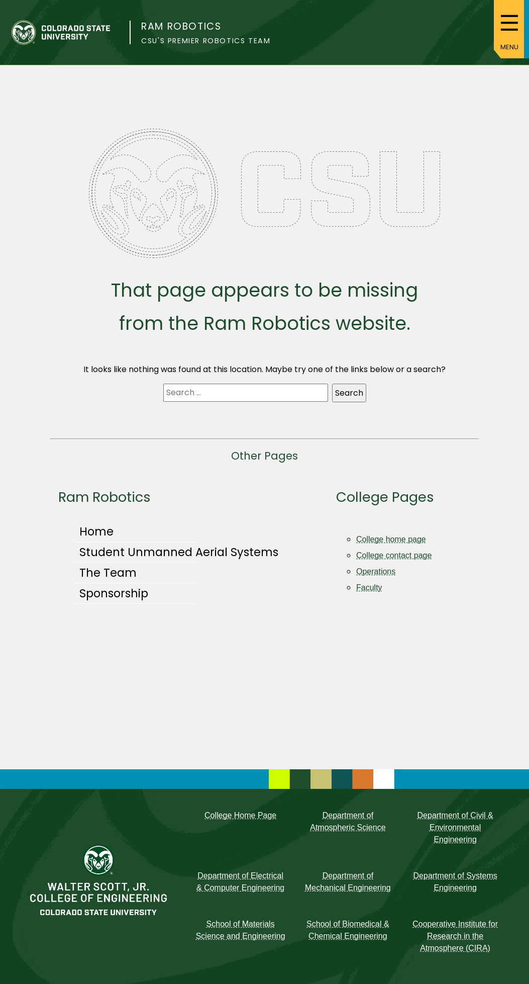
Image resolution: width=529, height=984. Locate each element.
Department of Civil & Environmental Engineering (455, 827)
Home (96, 531)
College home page (391, 539)
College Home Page (240, 815)
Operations (375, 571)
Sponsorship (113, 593)
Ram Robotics (181, 26)
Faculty (369, 587)
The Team (108, 573)
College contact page (394, 555)
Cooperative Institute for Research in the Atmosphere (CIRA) (455, 936)
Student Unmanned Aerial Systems (178, 552)
